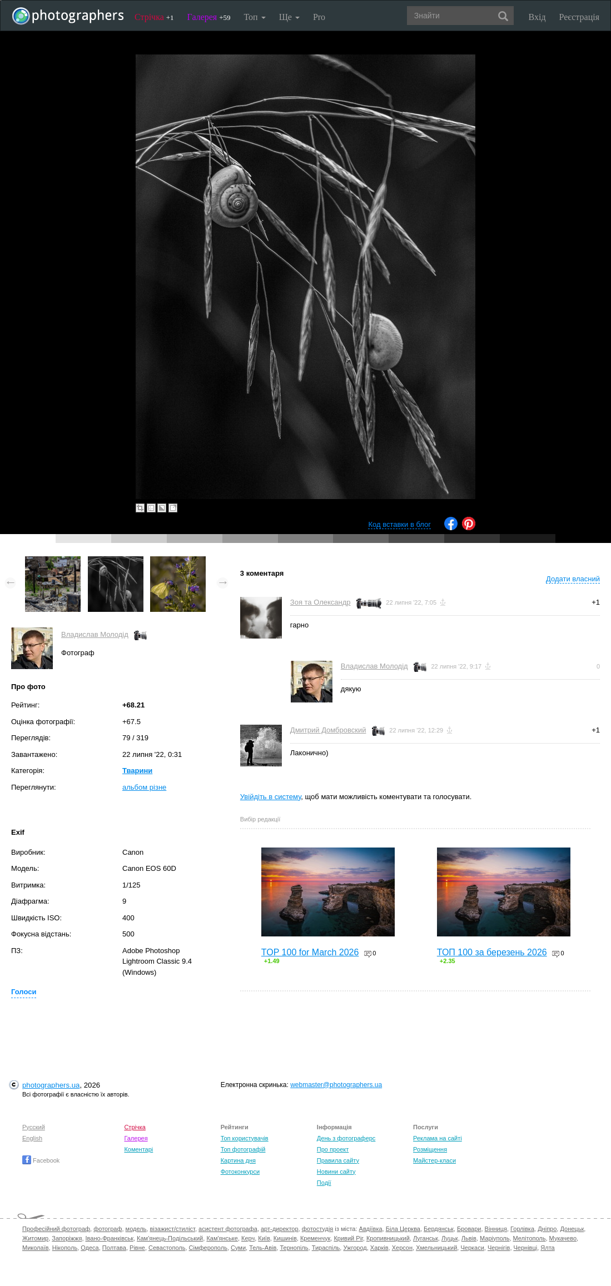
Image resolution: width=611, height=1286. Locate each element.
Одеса (89, 1247)
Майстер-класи (434, 1160)
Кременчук (315, 1238)
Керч (248, 1238)
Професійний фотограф (56, 1228)
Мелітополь (529, 1238)
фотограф (107, 1228)
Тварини (137, 770)
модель (136, 1228)
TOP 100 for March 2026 (310, 952)
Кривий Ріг (348, 1238)
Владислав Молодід (94, 634)
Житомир (35, 1238)
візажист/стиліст (172, 1228)
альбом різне (144, 787)
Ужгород (354, 1247)
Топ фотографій (243, 1149)
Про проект (333, 1149)
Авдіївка (371, 1228)
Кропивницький (388, 1238)
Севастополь (166, 1247)
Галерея (209, 17)
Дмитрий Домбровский (328, 730)
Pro (319, 17)
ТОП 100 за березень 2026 (492, 952)
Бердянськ (439, 1228)
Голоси (23, 992)
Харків (379, 1247)
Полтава (114, 1247)
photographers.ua (51, 1085)
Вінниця (496, 1228)
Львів (468, 1238)
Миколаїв (35, 1247)
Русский (33, 1127)
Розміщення (430, 1149)
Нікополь (64, 1247)
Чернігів (499, 1247)
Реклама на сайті (437, 1138)
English (32, 1138)
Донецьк (572, 1228)
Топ (254, 17)
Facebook (40, 1160)
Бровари (469, 1228)
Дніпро (547, 1228)
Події (324, 1182)
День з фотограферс (346, 1138)
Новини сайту (336, 1171)
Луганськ (425, 1238)
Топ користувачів (245, 1138)
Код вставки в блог (399, 524)
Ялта (547, 1247)
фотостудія (318, 1228)
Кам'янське (222, 1238)
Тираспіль (326, 1247)
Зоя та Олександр (320, 602)
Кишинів (285, 1238)
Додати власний (573, 579)
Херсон (402, 1247)
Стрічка (154, 17)
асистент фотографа (227, 1228)
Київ (264, 1238)
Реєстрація (579, 17)
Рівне (137, 1247)
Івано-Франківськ (109, 1238)
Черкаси (472, 1247)
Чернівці (526, 1247)
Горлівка (522, 1228)
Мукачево (563, 1238)
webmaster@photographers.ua (336, 1085)
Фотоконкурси (240, 1171)
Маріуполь (494, 1238)
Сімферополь (208, 1247)
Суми (238, 1247)
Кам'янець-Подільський (170, 1238)
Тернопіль (294, 1247)
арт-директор (280, 1228)
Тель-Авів (262, 1247)
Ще (289, 17)
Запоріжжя (67, 1238)
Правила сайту (338, 1160)
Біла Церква (403, 1228)
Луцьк (449, 1238)
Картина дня (238, 1160)
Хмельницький (436, 1247)
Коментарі (138, 1149)
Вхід (537, 17)
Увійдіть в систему (270, 796)
